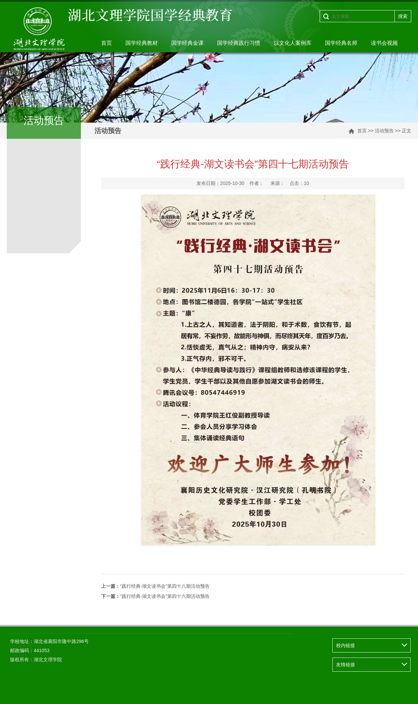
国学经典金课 (187, 43)
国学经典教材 (141, 43)
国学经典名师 (341, 43)
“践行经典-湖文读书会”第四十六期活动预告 (155, 596)
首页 (106, 43)
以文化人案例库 (292, 43)
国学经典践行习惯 (238, 43)
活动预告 (384, 130)
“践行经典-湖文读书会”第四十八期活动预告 (155, 586)
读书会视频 (384, 43)
